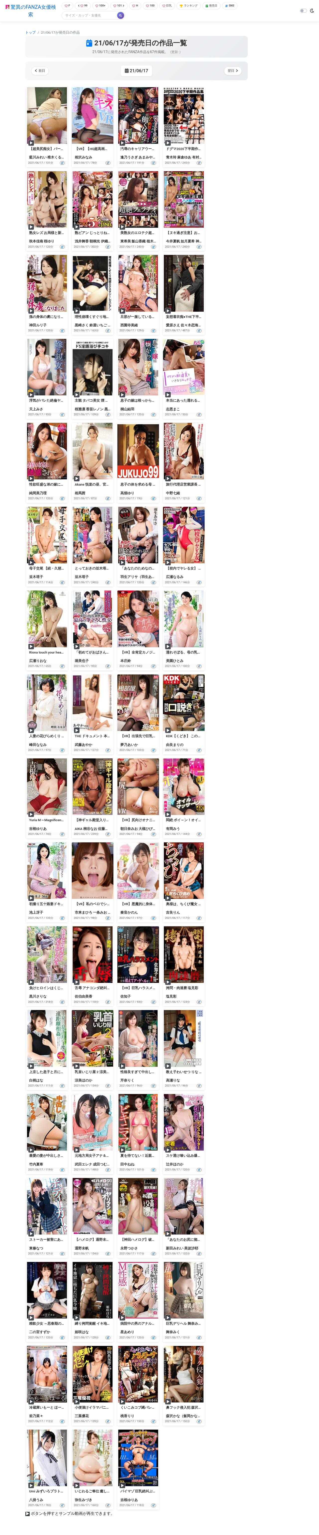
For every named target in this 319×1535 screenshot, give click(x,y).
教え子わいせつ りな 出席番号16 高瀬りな (199, 1072)
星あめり (127, 1333)
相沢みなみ (83, 158)
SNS (240, 6)
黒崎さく (82, 326)
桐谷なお (90, 829)
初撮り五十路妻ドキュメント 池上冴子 (59, 904)
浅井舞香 (82, 242)
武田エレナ (83, 1165)
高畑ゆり (127, 494)
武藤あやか (83, 745)
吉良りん (173, 913)
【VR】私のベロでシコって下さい (101, 904)
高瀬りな (173, 1081)
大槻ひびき (147, 829)
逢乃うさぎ (129, 158)
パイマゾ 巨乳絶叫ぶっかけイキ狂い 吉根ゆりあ (157, 1492)
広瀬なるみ (174, 578)
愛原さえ (173, 326)
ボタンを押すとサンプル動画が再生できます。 (73, 1514)
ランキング (195, 6)
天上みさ (36, 410)
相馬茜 (80, 494)
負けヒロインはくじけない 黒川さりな (59, 988)
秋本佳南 (36, 242)
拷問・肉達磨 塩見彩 (182, 988)
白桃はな (36, 1081)
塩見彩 (171, 997)
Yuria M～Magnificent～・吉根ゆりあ (58, 821)
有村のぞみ (201, 158)
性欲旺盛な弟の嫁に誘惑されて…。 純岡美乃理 (65, 485)
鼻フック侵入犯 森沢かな (185, 1408)
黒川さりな (38, 997)
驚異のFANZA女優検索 (29, 11)
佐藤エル (105, 829)
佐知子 (125, 997)
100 (154, 6)
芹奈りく (127, 1081)
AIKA (78, 829)
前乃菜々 (36, 1416)
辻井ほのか (174, 1165)
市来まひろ (83, 913)
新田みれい (174, 1249)
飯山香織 (139, 242)
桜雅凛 (80, 410)
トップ (30, 33)
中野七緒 (173, 494)
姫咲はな (82, 1333)
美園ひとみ (174, 661)
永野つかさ (129, 1249)
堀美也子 (82, 661)
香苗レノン (94, 410)
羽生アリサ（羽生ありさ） (141, 578)
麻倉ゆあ (184, 158)
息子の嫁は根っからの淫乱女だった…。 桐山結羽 (158, 401)
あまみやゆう (149, 158)
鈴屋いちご (98, 326)
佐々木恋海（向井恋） (198, 326)
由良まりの (174, 745)
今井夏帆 (173, 242)
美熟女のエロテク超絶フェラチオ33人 (150, 233)
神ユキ (201, 242)
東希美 (125, 242)
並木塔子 (36, 578)
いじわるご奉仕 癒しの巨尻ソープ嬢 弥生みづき (112, 1492)
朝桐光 (94, 242)
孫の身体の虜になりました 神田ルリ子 (59, 317)
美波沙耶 (191, 1249)
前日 (41, 71)
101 (120, 6)
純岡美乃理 (38, 494)
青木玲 (171, 158)
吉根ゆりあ (38, 829)
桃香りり (127, 1416)
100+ (100, 6)
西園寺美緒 (129, 326)
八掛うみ (36, 1500)
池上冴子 (36, 913)
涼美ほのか (83, 1081)
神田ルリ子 (38, 326)
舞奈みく (173, 1333)
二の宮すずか (39, 1333)
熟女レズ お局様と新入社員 (50, 233)
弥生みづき (83, 1500)
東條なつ (36, 1249)
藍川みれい (38, 158)
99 (81, 6)
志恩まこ (173, 410)
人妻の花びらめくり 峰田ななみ (54, 737)
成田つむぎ (101, 1165)
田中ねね (127, 1165)
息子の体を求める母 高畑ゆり (143, 485)
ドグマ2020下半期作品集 (185, 149)
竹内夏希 (36, 1165)
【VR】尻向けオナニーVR (140, 821)
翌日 (232, 71)
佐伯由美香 (83, 997)
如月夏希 (188, 242)
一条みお (100, 913)
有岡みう (173, 829)
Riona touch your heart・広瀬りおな (56, 653)
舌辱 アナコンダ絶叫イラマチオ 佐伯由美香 (109, 988)
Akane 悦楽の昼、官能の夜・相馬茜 (103, 485)
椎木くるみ (56, 158)
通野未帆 (82, 1249)
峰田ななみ (38, 745)
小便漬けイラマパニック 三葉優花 (101, 1408)
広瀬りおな (38, 661)
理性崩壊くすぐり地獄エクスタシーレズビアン (111, 317)
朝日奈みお (129, 829)
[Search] (87, 16)
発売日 (220, 6)
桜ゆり (49, 242)
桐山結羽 (127, 410)
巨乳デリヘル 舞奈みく (184, 1324)
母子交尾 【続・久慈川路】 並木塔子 (58, 569)
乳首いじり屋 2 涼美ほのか (96, 1072)
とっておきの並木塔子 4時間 (97, 569)
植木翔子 (153, 242)
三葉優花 (82, 1416)
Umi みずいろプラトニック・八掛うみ (58, 1492)
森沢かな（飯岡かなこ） (185, 1416)
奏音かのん (129, 913)
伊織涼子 (108, 242)
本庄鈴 (125, 661)
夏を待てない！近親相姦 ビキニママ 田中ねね (156, 1156)
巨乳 (171, 6)
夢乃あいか (129, 745)
